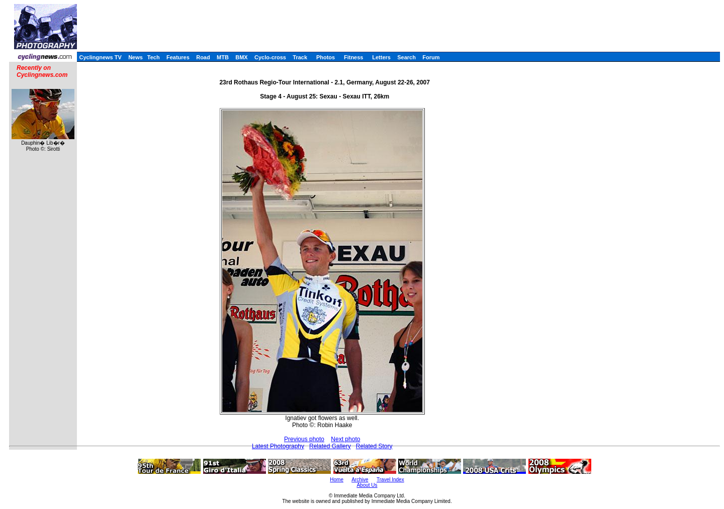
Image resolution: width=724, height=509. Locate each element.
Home (336, 479)
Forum (430, 57)
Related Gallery (330, 446)
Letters (381, 57)
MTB (223, 57)
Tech (153, 57)
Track (300, 57)
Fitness (354, 57)
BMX (241, 57)
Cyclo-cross (270, 57)
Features (178, 57)
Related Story (374, 446)
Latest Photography (278, 446)
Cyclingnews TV (100, 57)
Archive (359, 479)
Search (406, 57)
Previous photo (304, 439)
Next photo (345, 439)
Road (203, 57)
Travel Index (390, 479)
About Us (366, 485)
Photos (325, 57)
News (135, 57)
